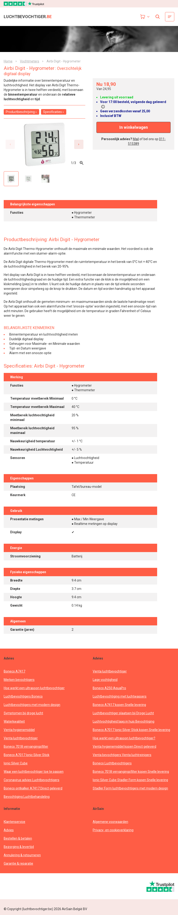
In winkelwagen (133, 127)
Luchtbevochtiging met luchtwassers (119, 696)
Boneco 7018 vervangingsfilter (26, 746)
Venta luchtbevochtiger (21, 738)
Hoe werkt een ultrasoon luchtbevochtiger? (124, 738)
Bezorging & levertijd (19, 847)
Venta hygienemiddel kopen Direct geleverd (124, 746)
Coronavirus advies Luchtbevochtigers (31, 780)
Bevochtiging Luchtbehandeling (27, 797)
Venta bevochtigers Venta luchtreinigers (122, 755)
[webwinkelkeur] (16, 886)
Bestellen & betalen (18, 838)
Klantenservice (14, 822)
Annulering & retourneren (22, 855)
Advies (9, 830)
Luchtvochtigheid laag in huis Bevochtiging (123, 721)
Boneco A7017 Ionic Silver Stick (26, 755)
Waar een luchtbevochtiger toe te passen (34, 771)
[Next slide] (78, 144)
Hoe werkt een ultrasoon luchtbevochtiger (34, 688)
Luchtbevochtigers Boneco (23, 696)
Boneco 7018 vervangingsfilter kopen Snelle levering (131, 771)
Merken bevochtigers (19, 680)
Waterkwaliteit (14, 721)
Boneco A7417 (14, 671)
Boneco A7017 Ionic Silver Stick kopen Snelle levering (131, 730)
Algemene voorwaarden (110, 822)
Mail (136, 139)
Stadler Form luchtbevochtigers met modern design (130, 788)
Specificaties (53, 112)
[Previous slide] (10, 144)
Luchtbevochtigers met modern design (32, 705)
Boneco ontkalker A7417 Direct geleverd (33, 788)
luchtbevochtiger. (28, 16)
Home (8, 61)
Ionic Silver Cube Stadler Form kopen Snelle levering (130, 780)
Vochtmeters (29, 61)
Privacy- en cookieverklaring (113, 830)
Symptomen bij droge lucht (23, 713)
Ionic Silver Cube (16, 763)
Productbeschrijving (21, 112)
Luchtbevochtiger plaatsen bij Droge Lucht (123, 713)
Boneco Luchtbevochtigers (112, 763)
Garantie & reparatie (18, 863)
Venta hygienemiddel (19, 730)
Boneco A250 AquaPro (109, 688)
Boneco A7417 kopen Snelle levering (119, 705)
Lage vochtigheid (105, 680)
